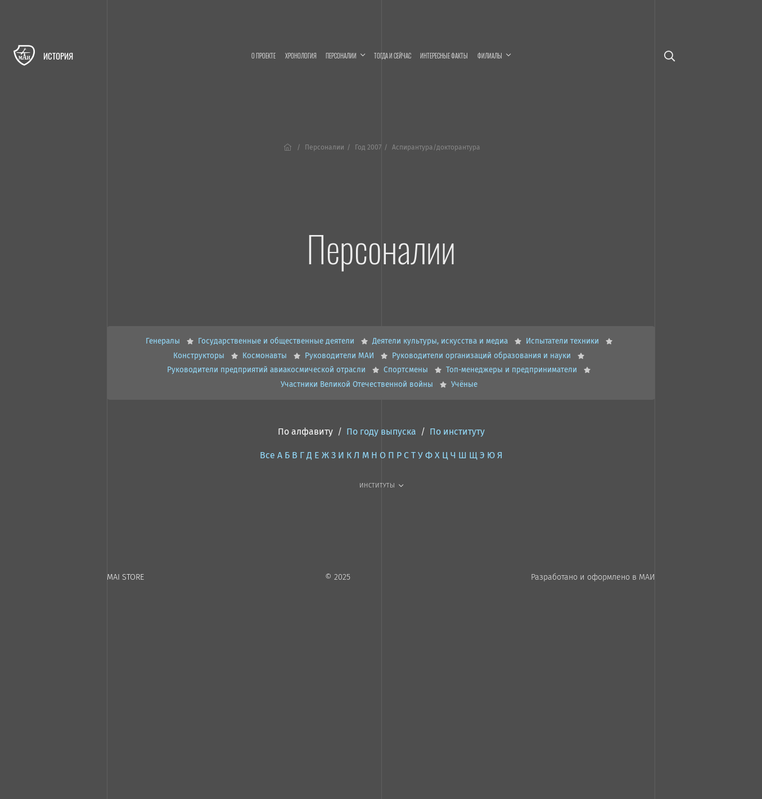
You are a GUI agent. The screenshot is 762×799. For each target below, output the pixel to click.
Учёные (464, 384)
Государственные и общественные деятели (277, 341)
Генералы (164, 341)
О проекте (263, 55)
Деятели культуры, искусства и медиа (441, 341)
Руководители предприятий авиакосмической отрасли (267, 369)
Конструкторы (200, 355)
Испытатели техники (563, 341)
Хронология (301, 55)
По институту (457, 431)
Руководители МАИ (340, 355)
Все (267, 455)
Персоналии (324, 147)
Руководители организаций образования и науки (482, 355)
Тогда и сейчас (392, 55)
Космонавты (265, 355)
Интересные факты (444, 55)
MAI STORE (125, 577)
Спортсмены (407, 369)
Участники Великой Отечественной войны (358, 384)
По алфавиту (305, 431)
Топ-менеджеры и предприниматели (512, 369)
